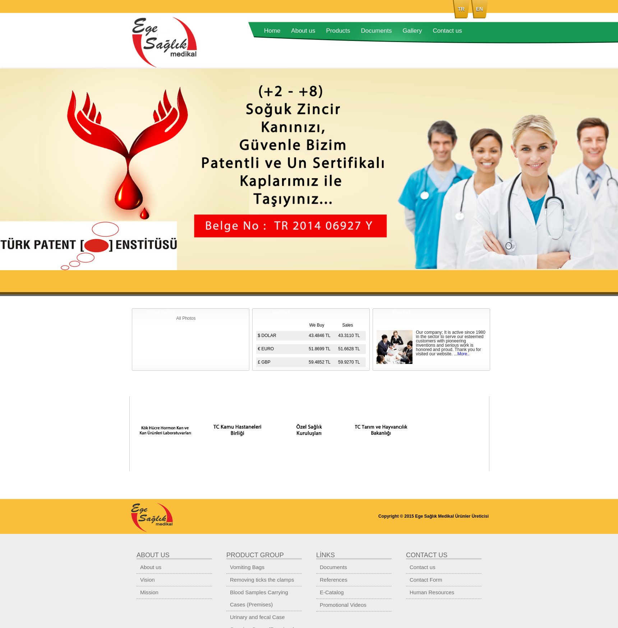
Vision (147, 580)
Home (272, 30)
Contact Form (426, 580)
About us (303, 30)
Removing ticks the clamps (262, 580)
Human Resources (432, 592)
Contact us (447, 30)
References (333, 580)
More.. (463, 353)
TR (461, 9)
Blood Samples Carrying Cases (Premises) (259, 598)
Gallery (412, 30)
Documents (376, 30)
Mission (149, 592)
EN (479, 9)
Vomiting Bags (247, 567)
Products (338, 30)
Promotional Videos (343, 605)
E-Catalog (332, 592)
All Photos (185, 318)
